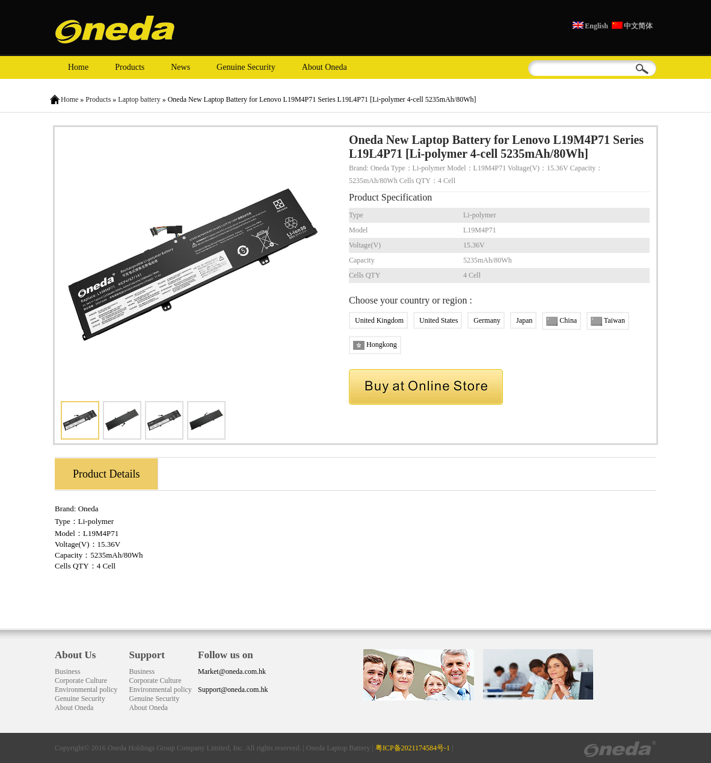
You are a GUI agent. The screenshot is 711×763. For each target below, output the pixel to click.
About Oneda (324, 67)
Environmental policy (86, 689)
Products (129, 67)
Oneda (88, 508)
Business (68, 671)
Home (78, 67)
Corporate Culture (81, 680)
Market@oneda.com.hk (232, 671)
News (180, 67)
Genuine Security (246, 67)
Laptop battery (139, 99)
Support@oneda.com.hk (233, 689)
